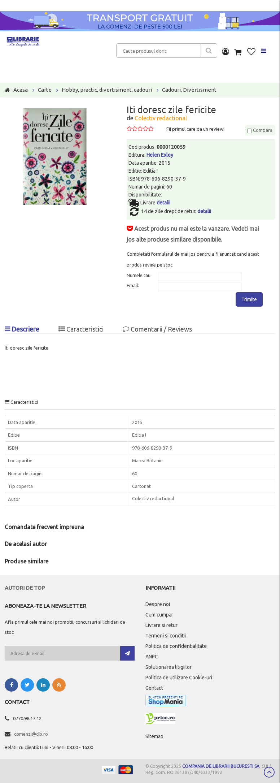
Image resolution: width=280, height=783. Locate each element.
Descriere (22, 329)
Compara (259, 130)
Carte (45, 90)
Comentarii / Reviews (157, 329)
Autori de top (25, 588)
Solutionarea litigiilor (168, 667)
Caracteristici (81, 329)
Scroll (269, 772)
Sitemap (154, 736)
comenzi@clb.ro (31, 733)
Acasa (20, 90)
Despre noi (157, 604)
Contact (154, 688)
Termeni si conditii (165, 636)
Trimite (249, 299)
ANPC (151, 656)
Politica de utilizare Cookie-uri (178, 677)
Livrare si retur (161, 625)
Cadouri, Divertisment (189, 90)
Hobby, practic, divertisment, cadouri (107, 90)
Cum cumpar (159, 615)
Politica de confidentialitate (176, 646)
